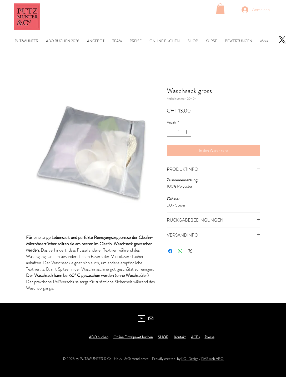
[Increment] (187, 131)
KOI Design (189, 358)
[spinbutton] (179, 131)
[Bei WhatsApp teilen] (180, 251)
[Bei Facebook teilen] (170, 251)
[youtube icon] (141, 318)
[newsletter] (151, 318)
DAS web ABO (212, 358)
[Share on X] (190, 251)
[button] (220, 8)
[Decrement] (171, 131)
